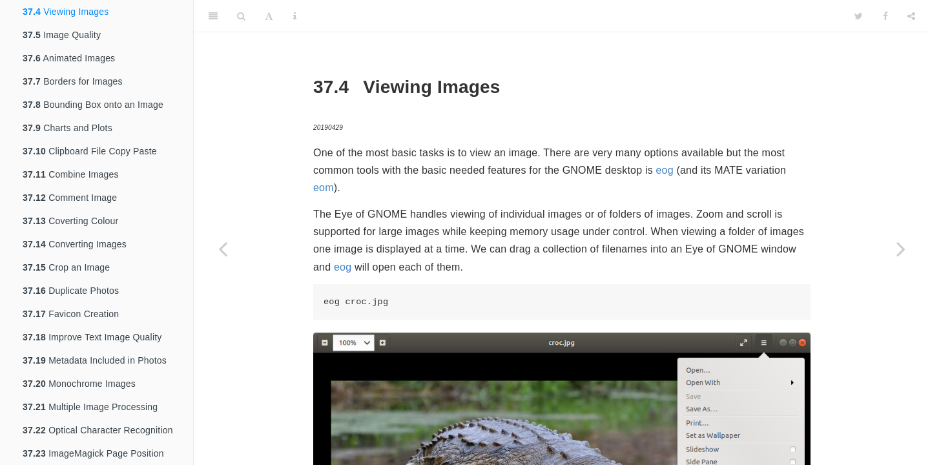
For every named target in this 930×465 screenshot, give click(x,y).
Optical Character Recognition (98, 430)
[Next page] (901, 248)
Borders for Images (73, 81)
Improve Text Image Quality (92, 337)
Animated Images (69, 58)
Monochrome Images (79, 383)
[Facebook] (885, 16)
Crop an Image (66, 267)
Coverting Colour (70, 221)
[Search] (241, 16)
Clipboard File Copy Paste (90, 151)
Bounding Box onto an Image (93, 104)
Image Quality (62, 35)
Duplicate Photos (71, 290)
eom (323, 187)
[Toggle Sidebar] (213, 16)
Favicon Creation (71, 314)
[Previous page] (223, 248)
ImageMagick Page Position (93, 453)
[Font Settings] (269, 16)
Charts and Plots (67, 128)
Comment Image (70, 197)
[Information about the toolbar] (295, 16)
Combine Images (71, 174)
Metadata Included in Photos (95, 360)
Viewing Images (66, 11)
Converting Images (75, 244)
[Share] (911, 16)
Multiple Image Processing (90, 407)
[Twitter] (859, 16)
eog (665, 170)
